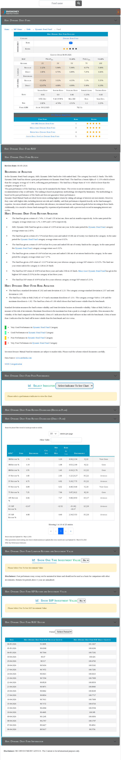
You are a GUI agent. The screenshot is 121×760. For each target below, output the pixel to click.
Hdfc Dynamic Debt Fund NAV (20, 148)
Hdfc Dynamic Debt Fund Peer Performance (27, 375)
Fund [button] (34, 450)
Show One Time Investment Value (56, 551)
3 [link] (66, 522)
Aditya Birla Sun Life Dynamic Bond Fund (42, 136)
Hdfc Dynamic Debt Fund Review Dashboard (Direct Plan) (35, 418)
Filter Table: (45, 440)
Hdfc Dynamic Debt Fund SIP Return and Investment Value (36, 583)
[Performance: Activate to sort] (106, 449)
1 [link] (55, 522)
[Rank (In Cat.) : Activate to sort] (90, 449)
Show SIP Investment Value (56, 592)
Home (6, 29)
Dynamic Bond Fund (43, 29)
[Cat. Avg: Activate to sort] (62, 449)
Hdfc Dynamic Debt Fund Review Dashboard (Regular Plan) (36, 410)
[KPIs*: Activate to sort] (19, 449)
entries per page (66, 433)
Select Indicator (41, 385)
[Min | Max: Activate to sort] (76, 449)
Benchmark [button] (46, 450)
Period (52, 623)
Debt (28, 29)
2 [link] (60, 522)
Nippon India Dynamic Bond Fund (42, 132)
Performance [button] (104, 450)
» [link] (76, 522)
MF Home (18, 29)
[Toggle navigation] (118, 12)
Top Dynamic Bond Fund (60, 115)
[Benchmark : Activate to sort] (48, 449)
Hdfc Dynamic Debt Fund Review (21, 157)
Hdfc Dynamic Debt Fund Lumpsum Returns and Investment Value (39, 542)
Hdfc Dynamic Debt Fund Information (24, 732)
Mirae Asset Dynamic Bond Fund (42, 128)
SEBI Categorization (13, 364)
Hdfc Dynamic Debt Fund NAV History (25, 613)
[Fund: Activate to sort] (36, 449)
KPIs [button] (10, 450)
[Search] (57, 3)
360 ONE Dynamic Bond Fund (42, 123)
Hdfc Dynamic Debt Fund (17, 20)
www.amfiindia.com (24, 358)
